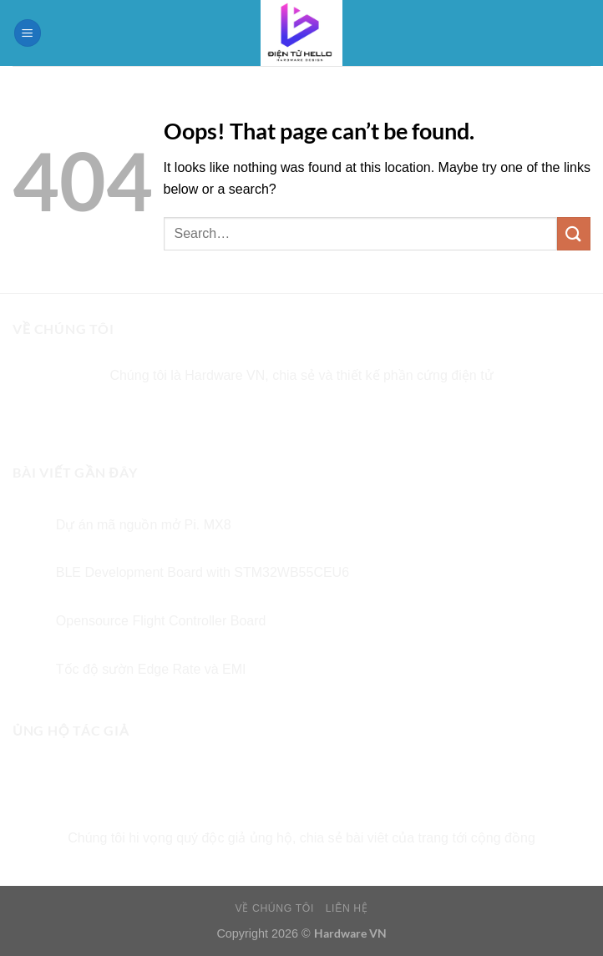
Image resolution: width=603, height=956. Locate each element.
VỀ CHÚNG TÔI (275, 908)
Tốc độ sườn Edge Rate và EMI (151, 669)
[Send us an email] (332, 417)
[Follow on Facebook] (241, 417)
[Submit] (573, 233)
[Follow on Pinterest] (362, 417)
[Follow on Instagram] (271, 417)
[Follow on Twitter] (302, 417)
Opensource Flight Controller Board (161, 621)
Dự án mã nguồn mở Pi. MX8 (143, 525)
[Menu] (27, 33)
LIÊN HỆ (347, 908)
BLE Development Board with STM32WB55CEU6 (202, 572)
